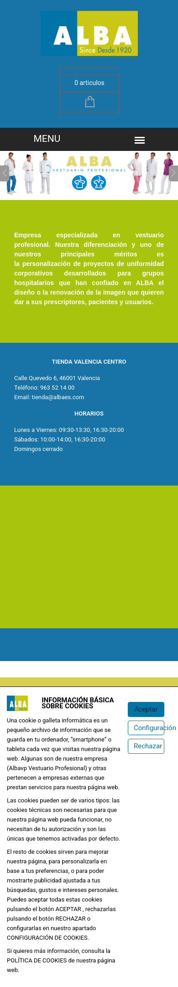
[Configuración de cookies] (146, 728)
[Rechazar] (146, 746)
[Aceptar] (146, 709)
